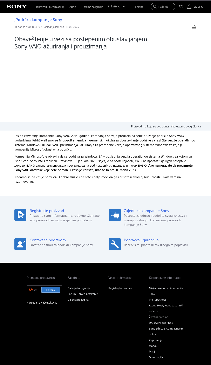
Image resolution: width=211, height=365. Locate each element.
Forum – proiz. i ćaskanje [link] (83, 225)
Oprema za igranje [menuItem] (92, 7)
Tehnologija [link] (156, 289)
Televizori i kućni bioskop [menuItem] (50, 7)
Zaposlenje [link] (155, 271)
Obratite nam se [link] (150, 309)
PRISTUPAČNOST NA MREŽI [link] (81, 338)
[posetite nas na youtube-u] (180, 319)
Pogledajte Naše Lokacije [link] (42, 234)
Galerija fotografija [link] (79, 219)
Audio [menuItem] (72, 7)
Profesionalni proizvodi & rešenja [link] (116, 309)
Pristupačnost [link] (157, 231)
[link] (32, 320)
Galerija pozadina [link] (78, 231)
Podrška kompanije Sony (38, 19)
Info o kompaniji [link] (174, 309)
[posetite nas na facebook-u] (162, 319)
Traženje (51, 221)
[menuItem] (138, 7)
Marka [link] (153, 277)
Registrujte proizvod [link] (120, 219)
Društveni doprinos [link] (161, 254)
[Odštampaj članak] (194, 27)
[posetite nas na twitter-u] (171, 319)
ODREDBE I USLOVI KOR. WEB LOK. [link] (45, 338)
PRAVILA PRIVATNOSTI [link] (39, 342)
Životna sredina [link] (158, 248)
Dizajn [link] (152, 283)
